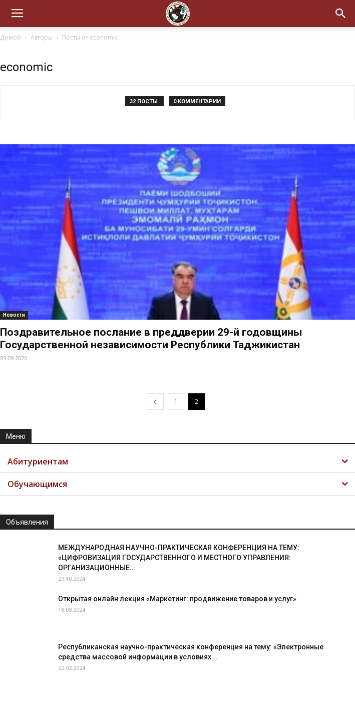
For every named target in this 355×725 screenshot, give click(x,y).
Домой (10, 37)
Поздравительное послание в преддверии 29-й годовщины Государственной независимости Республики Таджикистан (151, 338)
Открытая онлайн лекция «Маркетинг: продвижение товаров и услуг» (177, 599)
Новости (14, 315)
